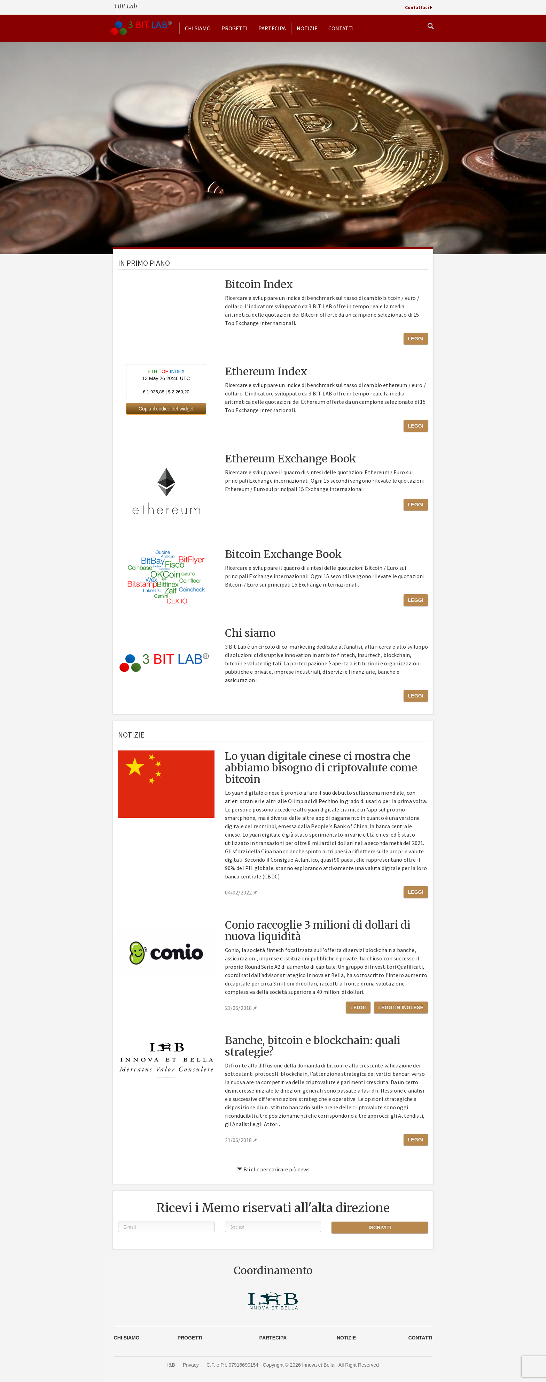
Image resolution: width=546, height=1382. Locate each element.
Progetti (234, 28)
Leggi (415, 338)
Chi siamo (198, 28)
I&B (171, 1365)
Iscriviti (379, 1227)
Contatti (341, 28)
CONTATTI (420, 1338)
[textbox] (404, 27)
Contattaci (417, 7)
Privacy (191, 1365)
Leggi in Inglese (401, 1007)
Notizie (307, 28)
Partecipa (272, 28)
